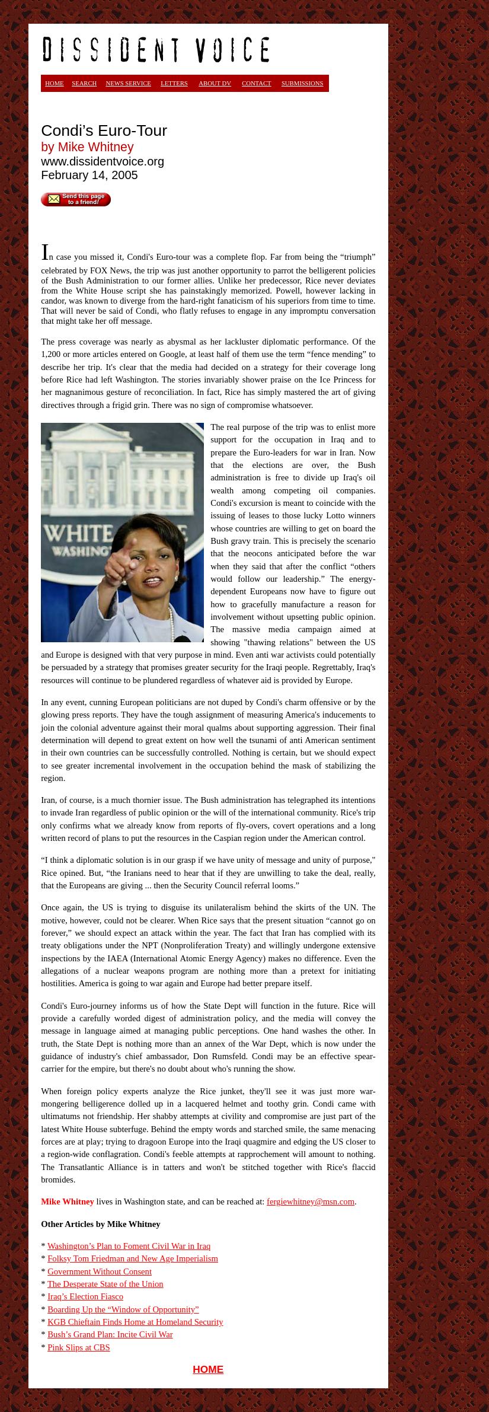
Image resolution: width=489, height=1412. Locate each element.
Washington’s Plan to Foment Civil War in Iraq (128, 1246)
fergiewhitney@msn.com (310, 1201)
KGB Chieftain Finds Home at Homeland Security (135, 1322)
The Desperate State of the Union (105, 1284)
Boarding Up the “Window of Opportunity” (123, 1309)
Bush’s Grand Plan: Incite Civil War (109, 1334)
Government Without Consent (99, 1271)
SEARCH (84, 83)
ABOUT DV (215, 83)
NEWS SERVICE (128, 83)
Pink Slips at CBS (78, 1347)
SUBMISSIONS (302, 83)
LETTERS (174, 83)
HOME (208, 1369)
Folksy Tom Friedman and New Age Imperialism (132, 1258)
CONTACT (256, 83)
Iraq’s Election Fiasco (85, 1296)
